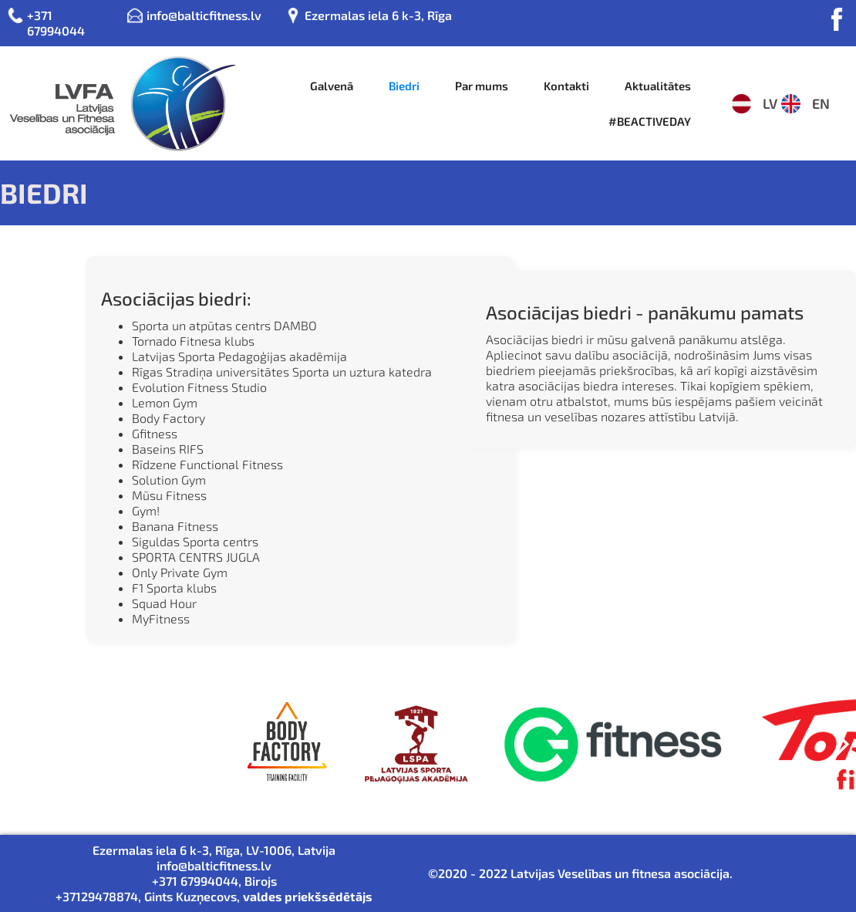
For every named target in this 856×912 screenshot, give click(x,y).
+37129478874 (97, 896)
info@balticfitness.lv (204, 15)
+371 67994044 (56, 23)
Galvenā (331, 86)
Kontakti (566, 86)
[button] (840, 754)
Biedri (404, 86)
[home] (118, 103)
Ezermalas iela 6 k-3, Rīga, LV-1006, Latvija (214, 850)
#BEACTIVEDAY (649, 121)
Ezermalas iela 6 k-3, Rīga (378, 15)
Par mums (481, 86)
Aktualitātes (658, 86)
